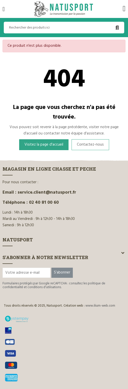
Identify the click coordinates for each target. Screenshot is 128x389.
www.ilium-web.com (100, 305)
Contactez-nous (90, 145)
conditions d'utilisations (44, 287)
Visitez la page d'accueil (43, 145)
